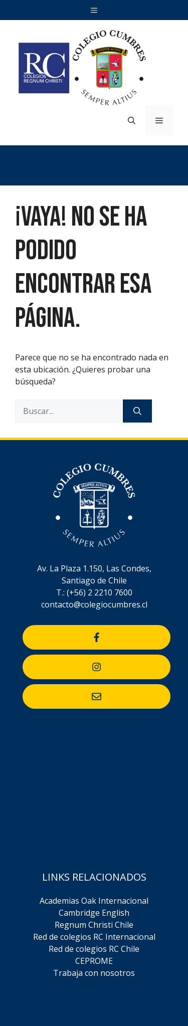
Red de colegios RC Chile (94, 948)
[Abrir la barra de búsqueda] (131, 120)
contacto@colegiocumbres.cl (94, 604)
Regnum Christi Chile (94, 924)
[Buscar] (137, 411)
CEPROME (94, 960)
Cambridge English (94, 912)
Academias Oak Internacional (94, 900)
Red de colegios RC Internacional (94, 936)
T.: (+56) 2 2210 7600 (94, 592)
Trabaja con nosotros (94, 972)
